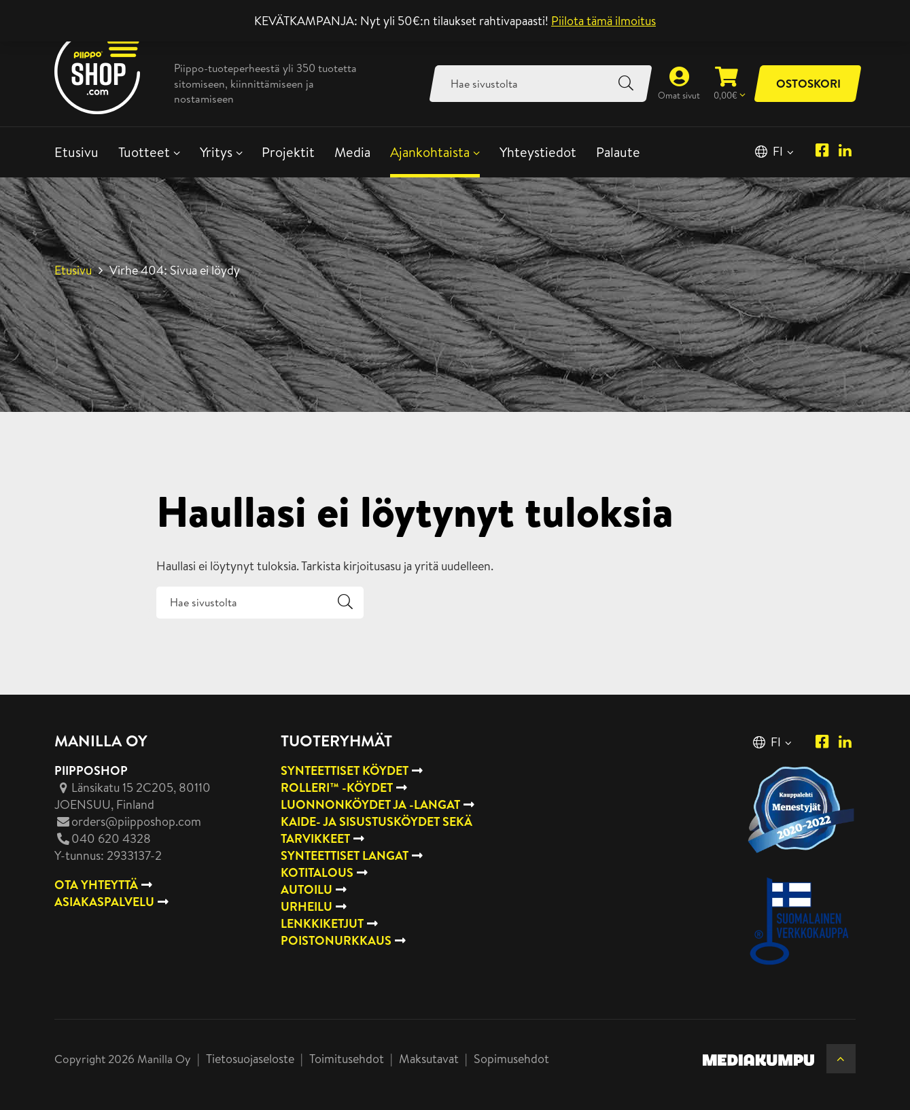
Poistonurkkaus (336, 940)
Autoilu (306, 889)
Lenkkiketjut (322, 923)
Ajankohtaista (430, 152)
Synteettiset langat (344, 855)
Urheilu (306, 906)
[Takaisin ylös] (841, 1058)
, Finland (132, 796)
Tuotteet (144, 152)
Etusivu (76, 152)
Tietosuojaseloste (250, 1058)
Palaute (618, 152)
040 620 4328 (111, 838)
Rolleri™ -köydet (337, 787)
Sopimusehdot (511, 1058)
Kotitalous (317, 872)
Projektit (288, 152)
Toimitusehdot (346, 1058)
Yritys (216, 152)
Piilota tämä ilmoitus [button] (603, 20)
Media (352, 152)
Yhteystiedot (538, 152)
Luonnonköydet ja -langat (370, 804)
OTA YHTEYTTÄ (96, 884)
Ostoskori (808, 83)
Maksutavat (429, 1058)
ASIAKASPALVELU (104, 901)
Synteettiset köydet (344, 770)
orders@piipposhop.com (136, 821)
